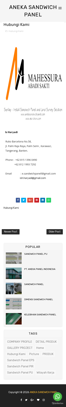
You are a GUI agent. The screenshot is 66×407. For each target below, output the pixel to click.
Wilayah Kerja (45, 372)
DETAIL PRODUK (46, 341)
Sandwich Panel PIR (20, 366)
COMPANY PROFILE (19, 341)
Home (40, 348)
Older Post (55, 231)
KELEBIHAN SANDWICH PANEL (40, 314)
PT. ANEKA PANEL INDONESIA (39, 269)
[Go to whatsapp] (57, 396)
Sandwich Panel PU (20, 372)
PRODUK (48, 354)
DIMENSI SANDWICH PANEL (38, 299)
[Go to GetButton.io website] (57, 403)
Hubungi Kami (16, 31)
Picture (34, 354)
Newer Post (10, 231)
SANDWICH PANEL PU (35, 254)
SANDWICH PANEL (34, 284)
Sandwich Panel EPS (20, 360)
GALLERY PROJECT (20, 348)
